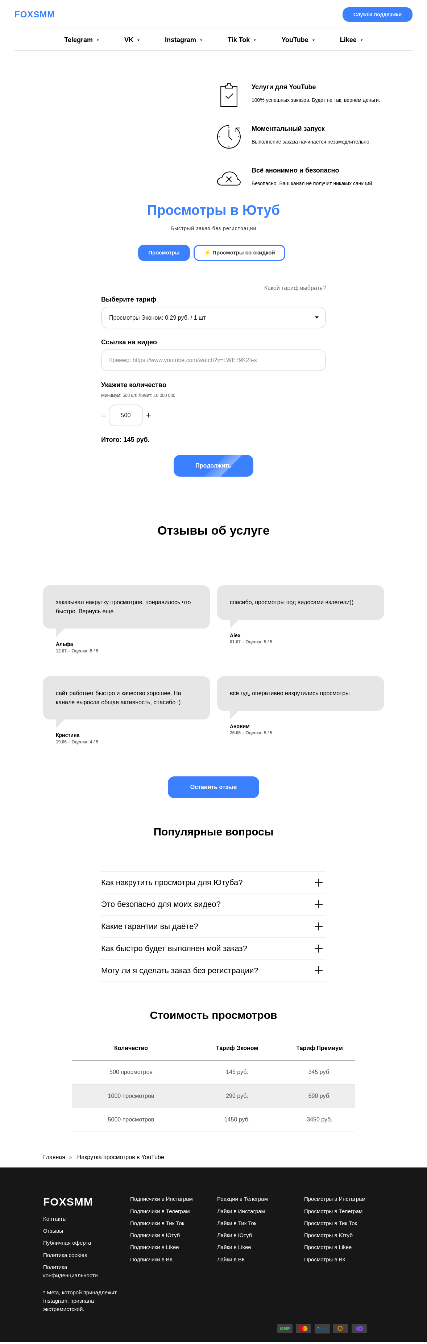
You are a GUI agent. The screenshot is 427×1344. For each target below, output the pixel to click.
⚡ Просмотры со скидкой (240, 253)
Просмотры (162, 253)
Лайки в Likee (234, 1249)
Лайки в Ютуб (234, 1236)
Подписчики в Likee (154, 1249)
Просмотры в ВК (324, 1261)
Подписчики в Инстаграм (161, 1201)
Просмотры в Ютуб (328, 1236)
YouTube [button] (295, 39)
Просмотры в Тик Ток (330, 1224)
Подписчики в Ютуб (155, 1236)
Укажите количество (133, 386)
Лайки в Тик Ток (236, 1224)
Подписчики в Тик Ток (157, 1224)
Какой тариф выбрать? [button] (295, 289)
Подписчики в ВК (151, 1261)
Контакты (55, 1220)
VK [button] (129, 39)
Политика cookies (65, 1256)
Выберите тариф (128, 301)
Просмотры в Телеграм (333, 1213)
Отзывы (53, 1232)
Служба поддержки (377, 14)
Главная (54, 1159)
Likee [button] (349, 39)
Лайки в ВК (231, 1261)
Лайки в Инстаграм (241, 1213)
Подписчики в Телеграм (160, 1213)
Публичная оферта (67, 1244)
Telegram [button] (79, 39)
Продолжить (224, 467)
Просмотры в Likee (328, 1249)
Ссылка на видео (129, 344)
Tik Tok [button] (240, 39)
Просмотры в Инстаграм (335, 1201)
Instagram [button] (181, 39)
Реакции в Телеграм (242, 1201)
